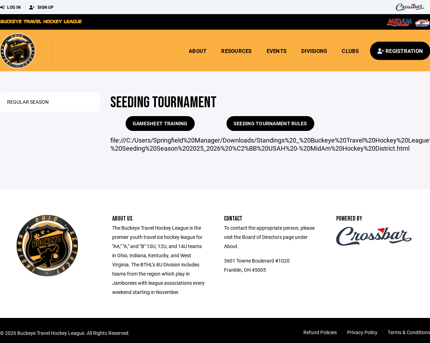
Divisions (314, 50)
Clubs (350, 50)
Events (277, 50)
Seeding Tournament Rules (270, 123)
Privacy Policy (362, 332)
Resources (236, 50)
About (197, 50)
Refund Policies (320, 332)
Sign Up (41, 7)
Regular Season (28, 101)
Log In (10, 7)
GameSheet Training (160, 123)
